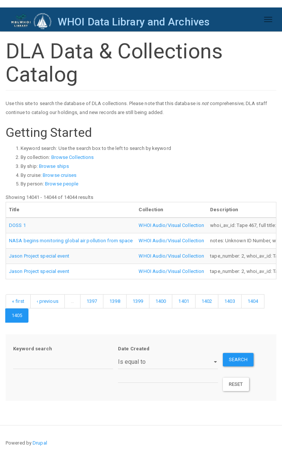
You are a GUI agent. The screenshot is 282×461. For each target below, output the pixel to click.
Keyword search (32, 348)
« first (18, 301)
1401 (183, 301)
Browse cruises (59, 175)
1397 (92, 301)
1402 (206, 301)
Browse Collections (72, 157)
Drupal (40, 443)
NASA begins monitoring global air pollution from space (71, 240)
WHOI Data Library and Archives (134, 22)
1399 (138, 301)
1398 (114, 301)
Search (238, 359)
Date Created (133, 348)
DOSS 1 (17, 225)
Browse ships (54, 166)
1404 (253, 301)
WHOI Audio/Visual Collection (171, 225)
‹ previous (47, 301)
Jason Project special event (39, 256)
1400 (160, 301)
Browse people (61, 184)
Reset (236, 384)
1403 (229, 301)
